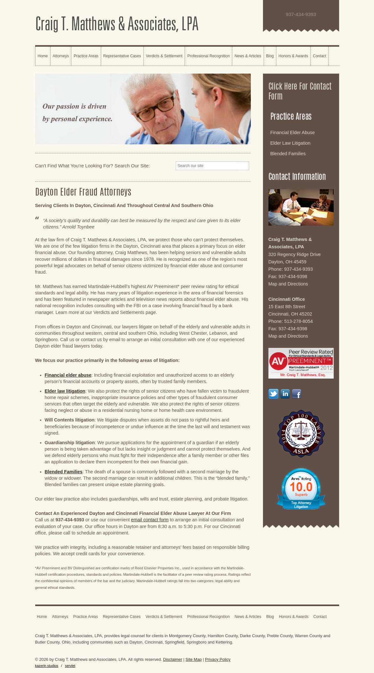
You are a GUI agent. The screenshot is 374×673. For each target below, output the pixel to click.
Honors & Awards (293, 56)
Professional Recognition (208, 56)
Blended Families (288, 153)
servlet (70, 666)
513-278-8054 (298, 321)
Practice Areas (86, 56)
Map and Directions (288, 283)
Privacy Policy (218, 659)
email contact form (150, 519)
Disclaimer (172, 659)
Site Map (194, 659)
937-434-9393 (298, 269)
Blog (270, 56)
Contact (319, 56)
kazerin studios (47, 666)
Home (43, 56)
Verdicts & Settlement (164, 56)
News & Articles (248, 56)
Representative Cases (122, 56)
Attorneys (61, 56)
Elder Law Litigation (290, 143)
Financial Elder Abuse (292, 132)
